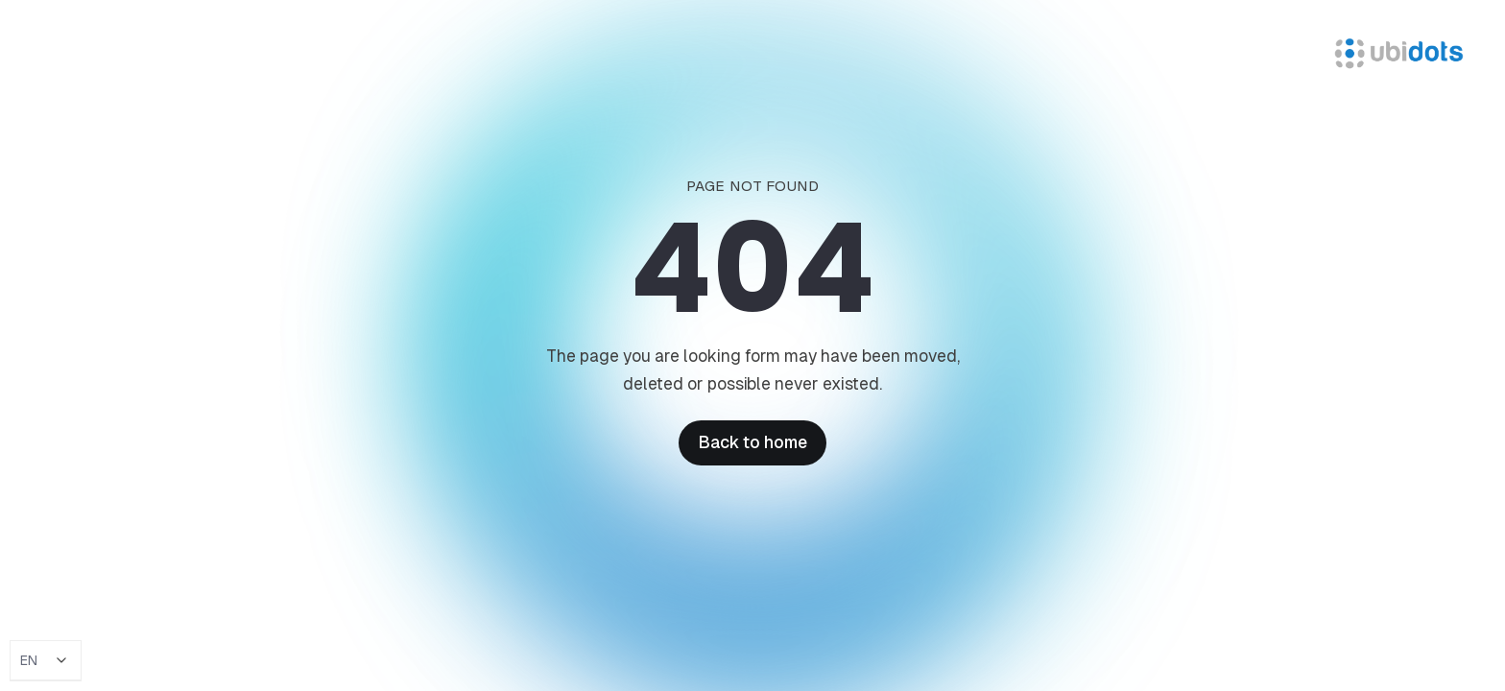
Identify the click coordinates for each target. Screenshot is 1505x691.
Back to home (752, 442)
